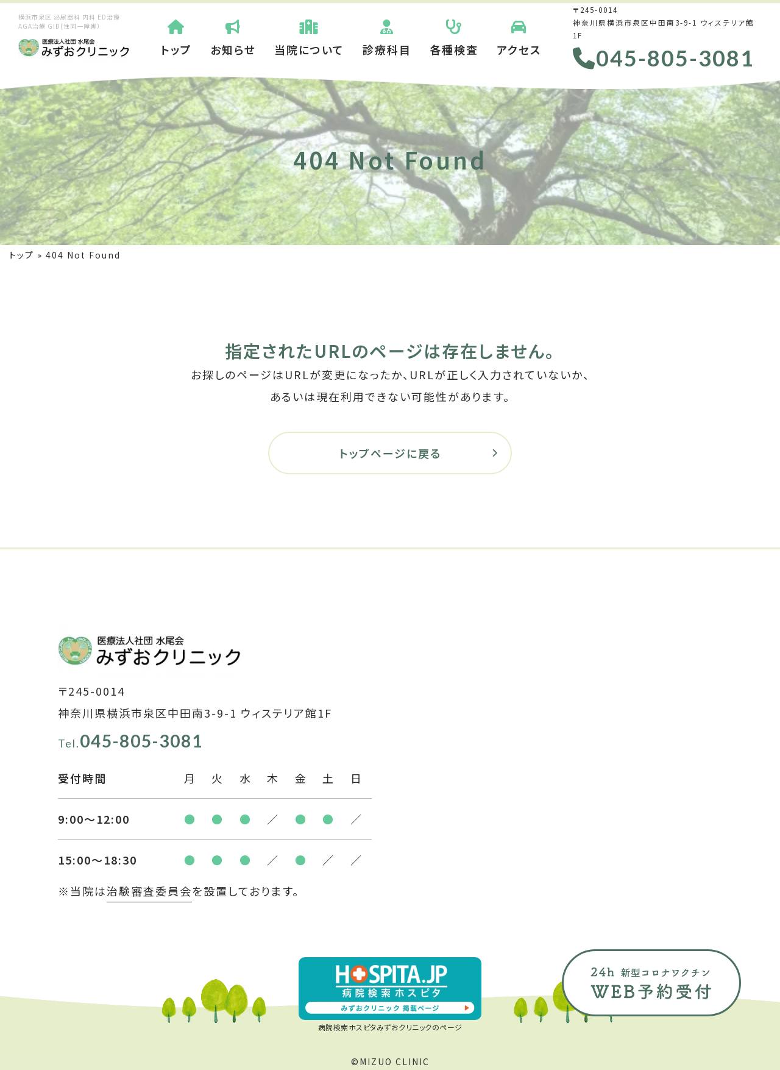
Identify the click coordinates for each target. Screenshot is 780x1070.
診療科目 (387, 36)
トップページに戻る (390, 453)
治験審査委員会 (149, 891)
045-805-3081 (663, 58)
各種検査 (454, 36)
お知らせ (233, 36)
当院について (309, 36)
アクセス (519, 36)
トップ (176, 36)
